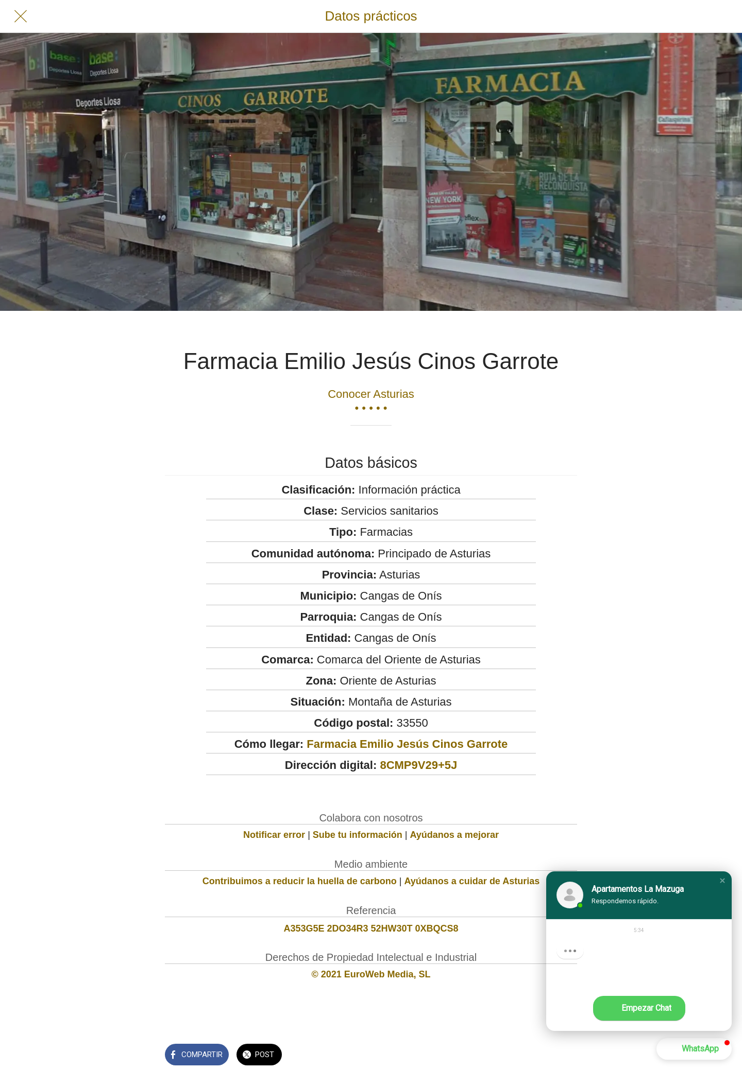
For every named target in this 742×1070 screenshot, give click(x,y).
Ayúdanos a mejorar (454, 835)
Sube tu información (357, 835)
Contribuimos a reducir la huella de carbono (300, 881)
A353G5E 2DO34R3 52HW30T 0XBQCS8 (370, 928)
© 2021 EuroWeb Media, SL (371, 974)
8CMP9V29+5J (418, 765)
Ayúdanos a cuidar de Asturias (472, 881)
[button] (722, 880)
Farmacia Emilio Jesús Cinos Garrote (407, 744)
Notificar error (274, 835)
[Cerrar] (20, 16)
